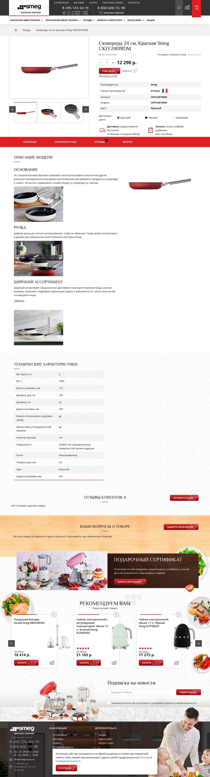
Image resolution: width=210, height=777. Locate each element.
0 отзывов (163, 54)
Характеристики (66, 141)
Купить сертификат (129, 581)
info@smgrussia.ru (24, 759)
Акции (102, 734)
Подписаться (188, 692)
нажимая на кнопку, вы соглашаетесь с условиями (151, 703)
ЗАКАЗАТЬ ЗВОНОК (114, 12)
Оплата (93, 2)
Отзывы (101, 141)
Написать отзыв (178, 54)
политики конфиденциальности (180, 703)
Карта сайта (105, 738)
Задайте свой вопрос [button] (180, 527)
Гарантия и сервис (112, 2)
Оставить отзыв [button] (183, 497)
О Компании (60, 734)
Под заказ (108, 70)
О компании (61, 2)
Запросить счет (108, 75)
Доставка (79, 2)
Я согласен (64, 768)
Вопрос (128, 141)
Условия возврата (63, 747)
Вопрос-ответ (106, 743)
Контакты (133, 2)
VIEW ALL (19, 300)
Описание (30, 141)
